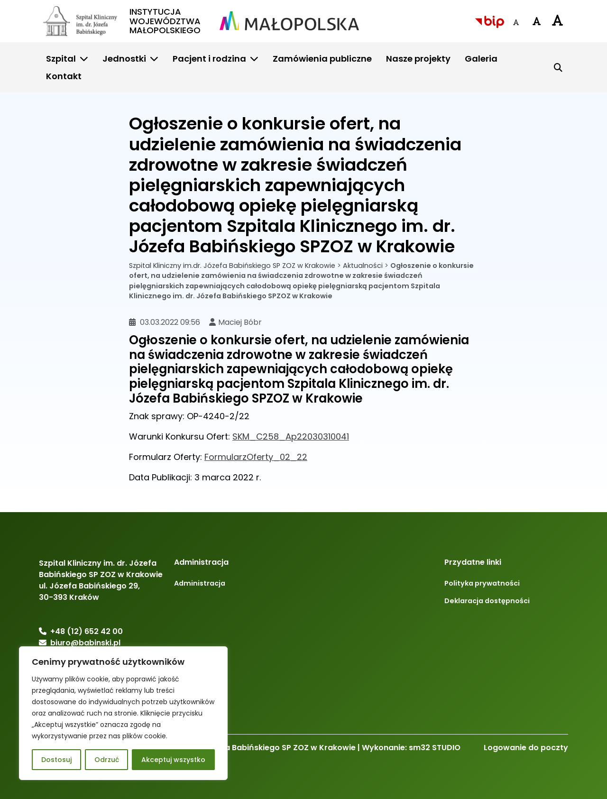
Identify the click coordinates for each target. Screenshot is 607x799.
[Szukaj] (558, 67)
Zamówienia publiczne (322, 58)
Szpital (61, 58)
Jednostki (124, 58)
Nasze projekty (418, 58)
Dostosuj (56, 759)
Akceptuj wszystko (173, 759)
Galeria (481, 58)
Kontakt (64, 76)
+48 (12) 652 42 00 (86, 631)
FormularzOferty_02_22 (255, 457)
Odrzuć (106, 759)
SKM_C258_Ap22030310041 (290, 436)
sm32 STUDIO (434, 747)
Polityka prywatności (482, 583)
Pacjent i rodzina (209, 58)
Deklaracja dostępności (487, 601)
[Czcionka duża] (557, 19)
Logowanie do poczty (526, 747)
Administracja (199, 583)
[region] (123, 713)
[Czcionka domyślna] (516, 22)
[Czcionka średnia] (536, 21)
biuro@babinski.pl (85, 642)
